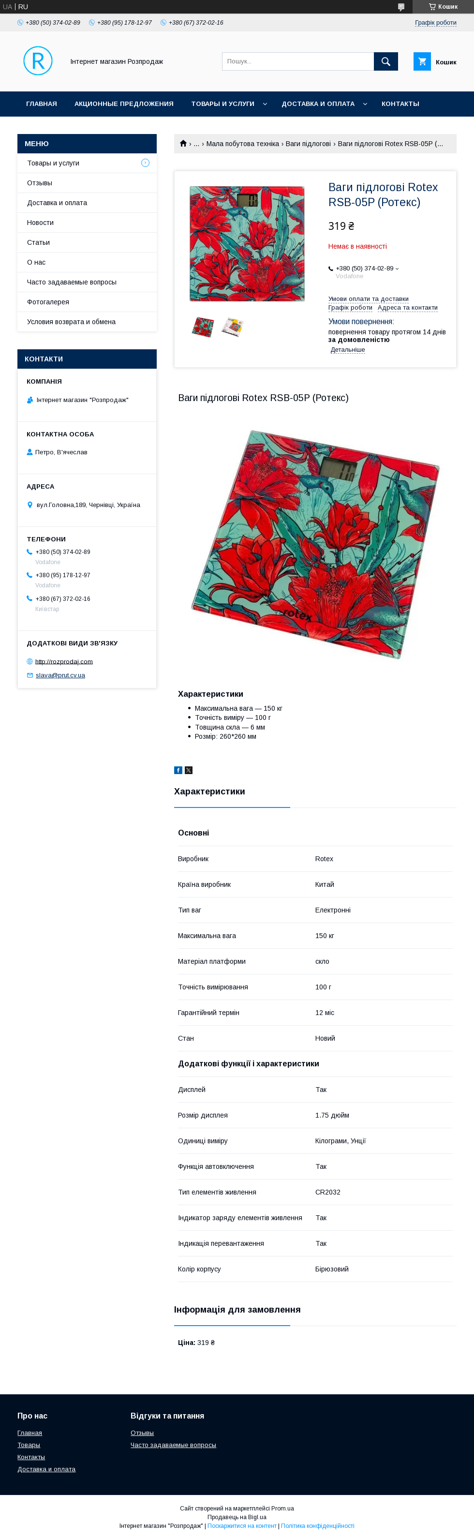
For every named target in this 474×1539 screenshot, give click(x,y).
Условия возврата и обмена (71, 322)
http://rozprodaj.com (64, 661)
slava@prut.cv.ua (60, 675)
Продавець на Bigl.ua (237, 1517)
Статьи (38, 242)
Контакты (400, 103)
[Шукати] (386, 61)
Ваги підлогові (308, 144)
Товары (28, 1445)
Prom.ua (282, 1508)
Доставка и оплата (318, 103)
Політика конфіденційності (318, 1526)
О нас (36, 262)
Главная (41, 103)
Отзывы (39, 183)
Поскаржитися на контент (242, 1526)
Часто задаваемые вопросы (72, 282)
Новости (40, 222)
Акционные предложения (124, 103)
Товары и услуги (222, 103)
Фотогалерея (48, 302)
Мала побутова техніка (243, 144)
